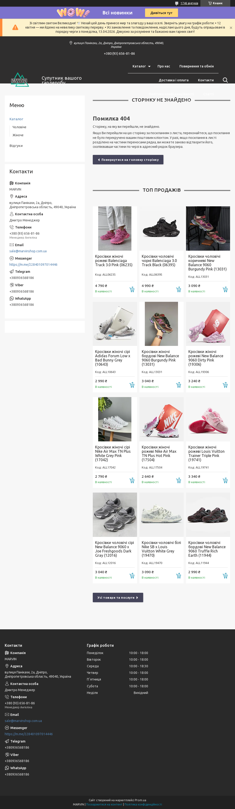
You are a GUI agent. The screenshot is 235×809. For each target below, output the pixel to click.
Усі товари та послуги (116, 597)
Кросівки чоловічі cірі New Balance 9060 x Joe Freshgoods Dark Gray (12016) (114, 548)
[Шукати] (224, 80)
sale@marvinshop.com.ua (28, 251)
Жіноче (18, 135)
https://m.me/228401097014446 (33, 264)
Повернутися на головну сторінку (130, 159)
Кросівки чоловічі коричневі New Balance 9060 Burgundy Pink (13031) (207, 262)
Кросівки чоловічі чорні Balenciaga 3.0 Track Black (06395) (159, 260)
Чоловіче (19, 127)
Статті (208, 94)
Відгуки (16, 146)
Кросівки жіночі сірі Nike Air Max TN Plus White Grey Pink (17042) (113, 453)
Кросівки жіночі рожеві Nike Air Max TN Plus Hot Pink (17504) (159, 453)
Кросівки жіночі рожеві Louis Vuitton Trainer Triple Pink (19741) (206, 453)
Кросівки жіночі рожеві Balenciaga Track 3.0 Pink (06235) (114, 260)
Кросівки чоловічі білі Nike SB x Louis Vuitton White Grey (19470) (161, 548)
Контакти (206, 80)
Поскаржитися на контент (104, 804)
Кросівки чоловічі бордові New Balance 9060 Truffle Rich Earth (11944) (207, 548)
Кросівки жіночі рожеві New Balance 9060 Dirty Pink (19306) (205, 357)
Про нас (164, 66)
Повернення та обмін (196, 66)
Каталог (139, 66)
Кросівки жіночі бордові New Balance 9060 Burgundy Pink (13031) (160, 357)
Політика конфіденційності (171, 94)
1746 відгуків (189, 3)
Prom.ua (140, 800)
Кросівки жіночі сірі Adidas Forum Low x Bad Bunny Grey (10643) (112, 357)
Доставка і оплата (174, 80)
